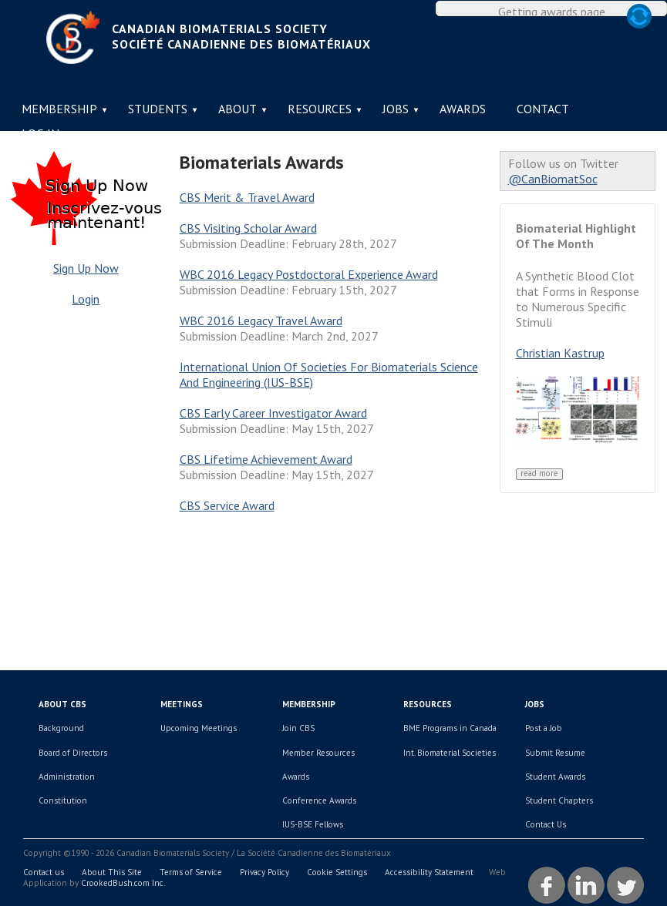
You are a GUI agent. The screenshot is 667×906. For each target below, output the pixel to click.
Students (157, 108)
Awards (463, 108)
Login (85, 299)
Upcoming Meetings (198, 728)
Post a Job (543, 728)
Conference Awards (319, 800)
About (237, 108)
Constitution (63, 800)
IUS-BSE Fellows (312, 824)
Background (61, 728)
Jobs (395, 108)
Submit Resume (555, 752)
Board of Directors (73, 752)
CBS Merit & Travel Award (247, 197)
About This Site (112, 872)
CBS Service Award (227, 505)
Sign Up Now (86, 268)
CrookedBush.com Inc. (123, 882)
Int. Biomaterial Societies (449, 752)
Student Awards (555, 776)
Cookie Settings (337, 872)
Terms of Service (191, 872)
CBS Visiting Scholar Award (248, 228)
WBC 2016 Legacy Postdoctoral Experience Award (309, 274)
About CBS (62, 704)
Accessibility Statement (429, 872)
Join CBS (298, 728)
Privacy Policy (264, 872)
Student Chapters (559, 800)
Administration (67, 776)
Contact (543, 108)
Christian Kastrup (560, 353)
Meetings (181, 704)
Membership (59, 108)
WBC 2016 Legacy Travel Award (261, 320)
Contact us (43, 872)
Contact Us (545, 824)
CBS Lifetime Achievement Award (266, 459)
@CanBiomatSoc (553, 178)
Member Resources (318, 752)
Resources (320, 108)
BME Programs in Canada (450, 728)
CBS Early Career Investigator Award (273, 413)
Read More (539, 473)
